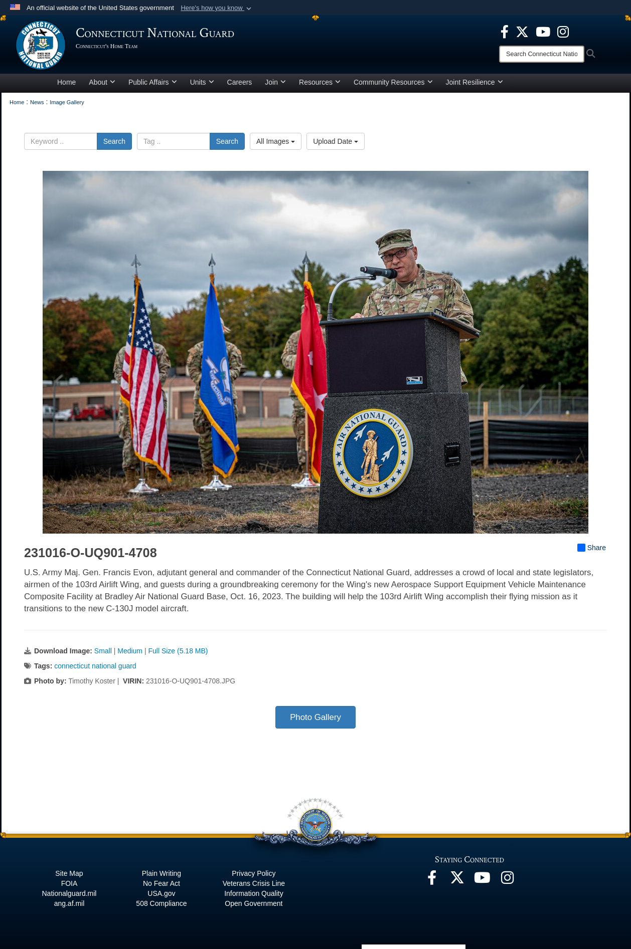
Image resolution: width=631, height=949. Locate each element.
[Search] (541, 54)
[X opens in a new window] (522, 31)
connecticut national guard (95, 666)
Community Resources (393, 82)
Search (114, 141)
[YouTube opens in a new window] (543, 31)
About (102, 82)
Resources (320, 82)
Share (591, 548)
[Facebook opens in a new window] (505, 31)
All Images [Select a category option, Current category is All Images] (275, 141)
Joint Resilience (474, 82)
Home (66, 82)
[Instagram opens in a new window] (563, 31)
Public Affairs (152, 82)
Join (275, 82)
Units (202, 82)
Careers (239, 82)
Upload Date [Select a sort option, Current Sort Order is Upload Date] (335, 141)
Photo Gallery (315, 717)
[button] (217, 8)
